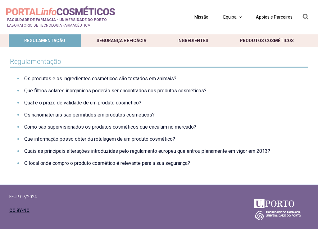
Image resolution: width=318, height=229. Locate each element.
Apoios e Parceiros (274, 17)
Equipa (233, 17)
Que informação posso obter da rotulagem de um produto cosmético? (99, 139)
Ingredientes (192, 40)
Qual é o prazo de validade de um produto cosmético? (82, 103)
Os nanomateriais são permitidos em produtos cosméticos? (89, 115)
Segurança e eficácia (121, 40)
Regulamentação (44, 40)
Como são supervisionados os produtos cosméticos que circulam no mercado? (110, 127)
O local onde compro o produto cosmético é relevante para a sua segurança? (107, 163)
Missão (201, 17)
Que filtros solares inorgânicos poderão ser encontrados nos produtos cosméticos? (115, 91)
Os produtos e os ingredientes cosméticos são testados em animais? (100, 78)
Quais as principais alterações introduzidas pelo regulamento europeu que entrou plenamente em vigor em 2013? (147, 151)
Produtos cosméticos (267, 40)
